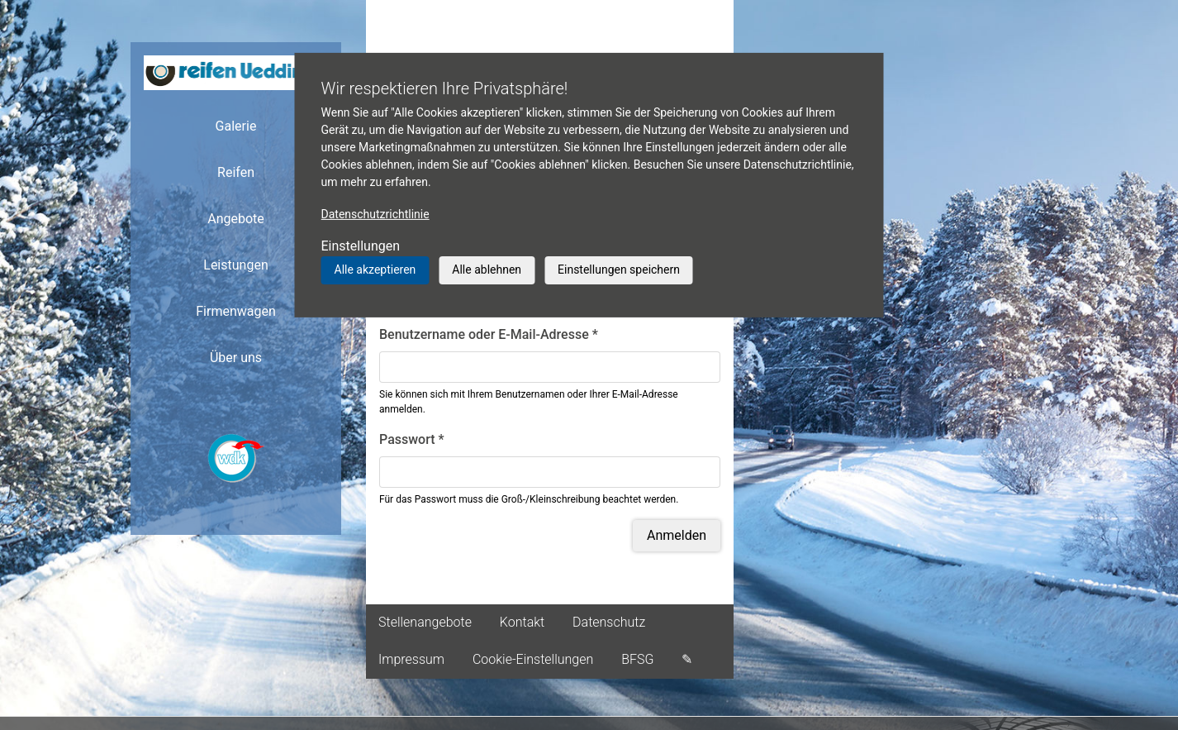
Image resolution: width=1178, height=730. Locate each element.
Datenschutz (608, 622)
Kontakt (522, 622)
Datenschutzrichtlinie (375, 214)
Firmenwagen (236, 311)
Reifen (235, 172)
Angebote (235, 219)
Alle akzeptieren (375, 269)
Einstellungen (361, 246)
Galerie (236, 126)
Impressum (411, 659)
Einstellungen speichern (619, 269)
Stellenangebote (425, 622)
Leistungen (235, 265)
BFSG (637, 659)
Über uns (236, 357)
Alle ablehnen (486, 269)
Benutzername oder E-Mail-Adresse (488, 334)
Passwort (411, 439)
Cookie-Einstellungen (533, 659)
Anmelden (676, 535)
